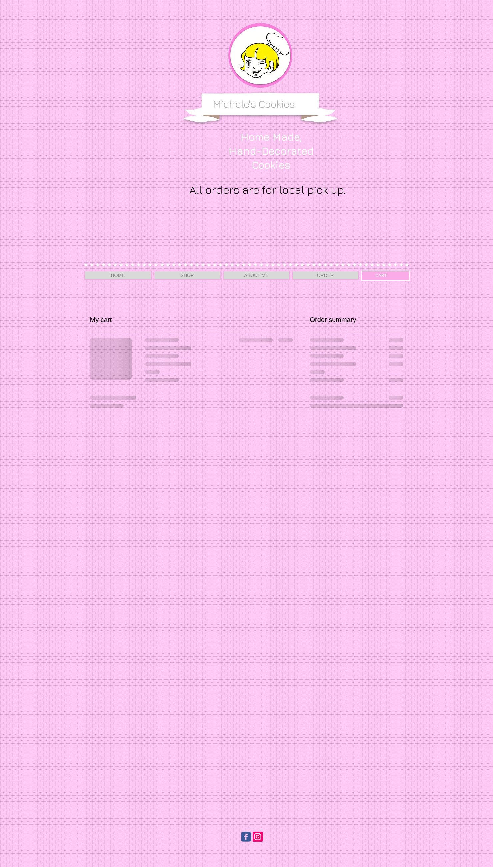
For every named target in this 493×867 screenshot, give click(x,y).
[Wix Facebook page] (246, 837)
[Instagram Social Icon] (258, 837)
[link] (385, 275)
